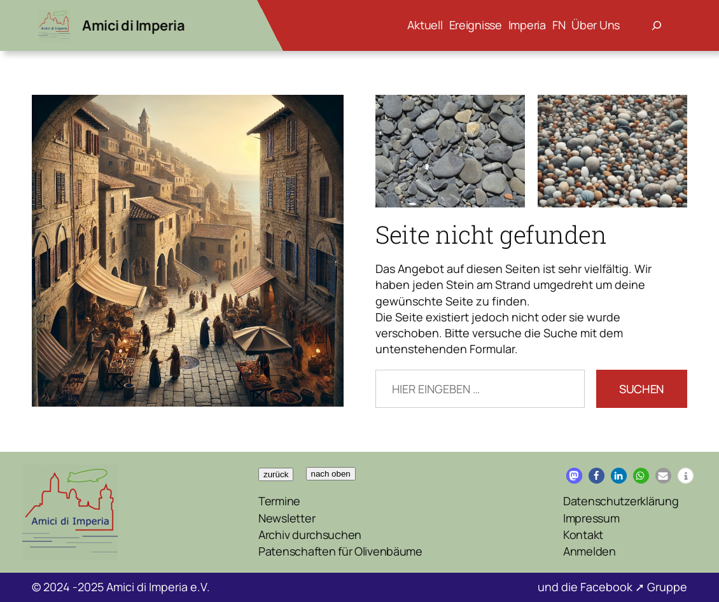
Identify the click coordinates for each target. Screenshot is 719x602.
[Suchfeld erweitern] (656, 25)
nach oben (331, 474)
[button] (574, 476)
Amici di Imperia (133, 25)
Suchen (641, 388)
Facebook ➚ (613, 586)
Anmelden (589, 551)
